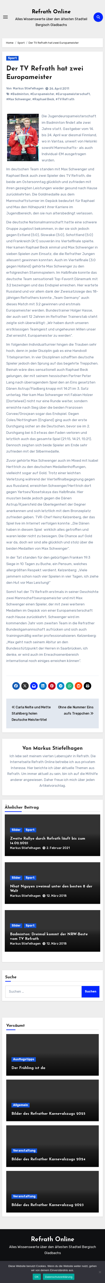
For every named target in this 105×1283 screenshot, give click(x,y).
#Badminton (19, 94)
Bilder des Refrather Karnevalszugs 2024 (48, 1159)
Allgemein (20, 1105)
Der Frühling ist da (28, 1068)
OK (37, 1276)
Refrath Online (51, 12)
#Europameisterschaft (73, 94)
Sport (12, 58)
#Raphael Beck (43, 99)
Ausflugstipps (23, 1059)
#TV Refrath (65, 99)
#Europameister (42, 94)
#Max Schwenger (18, 99)
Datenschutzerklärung (58, 1276)
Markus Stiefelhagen (28, 88)
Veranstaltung (24, 1150)
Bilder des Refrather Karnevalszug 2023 (47, 1205)
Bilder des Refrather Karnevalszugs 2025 (48, 1114)
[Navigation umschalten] (5, 17)
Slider (16, 830)
